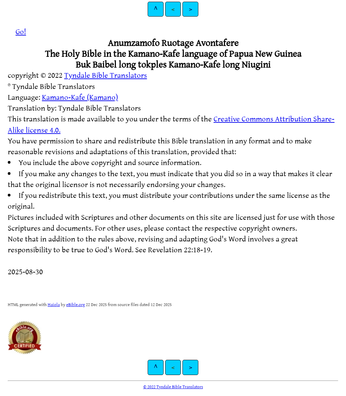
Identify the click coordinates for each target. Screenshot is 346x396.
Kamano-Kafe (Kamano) (80, 96)
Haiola (54, 304)
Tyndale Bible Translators (105, 74)
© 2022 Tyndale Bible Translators (173, 386)
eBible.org (75, 304)
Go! (21, 31)
